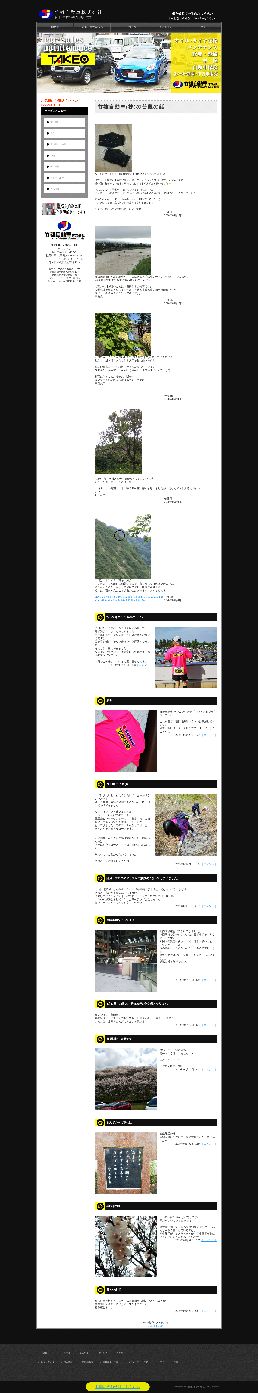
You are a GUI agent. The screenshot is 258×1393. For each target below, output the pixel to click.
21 (155, 596)
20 (152, 596)
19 (148, 596)
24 (96, 599)
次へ (162, 1326)
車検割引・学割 (58, 144)
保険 (203, 27)
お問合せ (120, 1353)
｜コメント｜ (144, 665)
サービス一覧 (129, 27)
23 (162, 596)
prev (97, 596)
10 (119, 596)
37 (139, 599)
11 (122, 596)
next (143, 599)
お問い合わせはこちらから (117, 1387)
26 (102, 599)
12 (125, 596)
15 (135, 596)
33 (125, 599)
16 (138, 596)
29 (112, 599)
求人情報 (54, 188)
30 (116, 599)
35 (132, 599)
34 (129, 599)
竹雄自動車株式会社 (79, 12)
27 (106, 599)
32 (122, 599)
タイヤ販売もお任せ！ (139, 1362)
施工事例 (54, 122)
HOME (55, 27)
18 (145, 596)
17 (142, 596)
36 (135, 599)
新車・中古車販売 (92, 27)
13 (129, 596)
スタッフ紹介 (57, 177)
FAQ (52, 155)
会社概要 (54, 166)
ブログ (53, 133)
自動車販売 (87, 1362)
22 (158, 596)
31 (119, 599)
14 (132, 596)
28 (109, 599)
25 (99, 599)
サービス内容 (63, 1353)
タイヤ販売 (165, 27)
